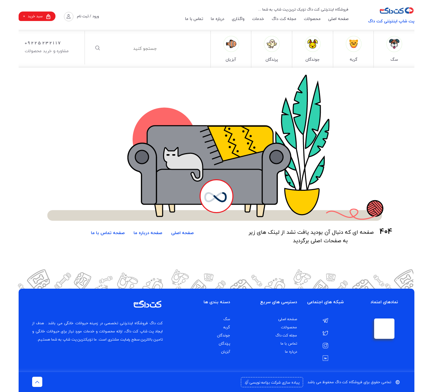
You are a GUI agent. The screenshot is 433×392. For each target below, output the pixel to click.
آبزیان (225, 351)
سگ (226, 319)
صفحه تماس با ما (108, 232)
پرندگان (224, 343)
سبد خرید (37, 16)
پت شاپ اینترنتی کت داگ (391, 21)
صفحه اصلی (338, 18)
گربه (226, 327)
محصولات (312, 18)
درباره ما (217, 18)
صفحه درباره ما (148, 232)
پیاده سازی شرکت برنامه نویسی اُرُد (272, 382)
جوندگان (223, 335)
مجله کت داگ (284, 18)
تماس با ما (194, 18)
